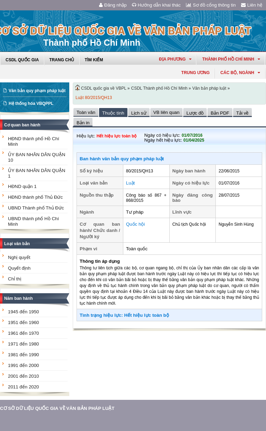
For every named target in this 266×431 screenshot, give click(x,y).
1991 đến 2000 (23, 365)
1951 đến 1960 (23, 322)
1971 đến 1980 (23, 344)
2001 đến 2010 (23, 376)
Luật (130, 183)
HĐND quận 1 (22, 186)
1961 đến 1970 (23, 333)
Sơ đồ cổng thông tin (211, 5)
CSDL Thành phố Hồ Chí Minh (159, 88)
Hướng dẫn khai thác (156, 5)
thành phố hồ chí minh (231, 59)
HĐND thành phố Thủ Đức (35, 197)
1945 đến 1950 (23, 311)
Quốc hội (135, 224)
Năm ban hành (18, 298)
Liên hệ (252, 5)
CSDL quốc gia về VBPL (103, 88)
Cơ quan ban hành (22, 125)
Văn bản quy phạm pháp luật (37, 90)
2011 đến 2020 (23, 386)
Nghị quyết (19, 257)
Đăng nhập (113, 5)
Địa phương (175, 59)
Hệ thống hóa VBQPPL (31, 103)
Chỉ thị (14, 278)
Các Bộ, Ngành (240, 72)
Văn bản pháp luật (209, 88)
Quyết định (19, 268)
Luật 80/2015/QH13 (94, 97)
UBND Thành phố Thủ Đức (36, 207)
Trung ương (195, 72)
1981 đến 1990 (23, 354)
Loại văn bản (17, 243)
